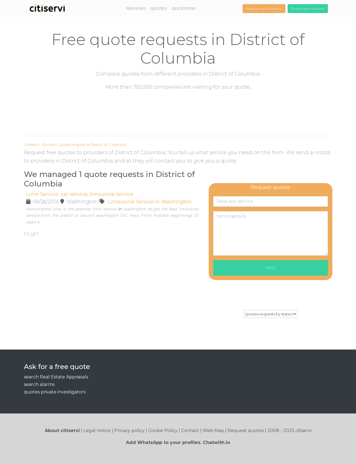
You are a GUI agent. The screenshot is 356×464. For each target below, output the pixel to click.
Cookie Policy (163, 430)
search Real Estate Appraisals (56, 377)
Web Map (213, 430)
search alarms (39, 384)
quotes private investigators (55, 392)
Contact (190, 430)
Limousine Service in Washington (150, 202)
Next (270, 267)
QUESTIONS (183, 8)
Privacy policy (129, 430)
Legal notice (97, 430)
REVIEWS (136, 8)
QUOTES (158, 8)
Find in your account (307, 8)
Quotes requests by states (270, 314)
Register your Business (264, 8)
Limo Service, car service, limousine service (79, 194)
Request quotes (246, 430)
